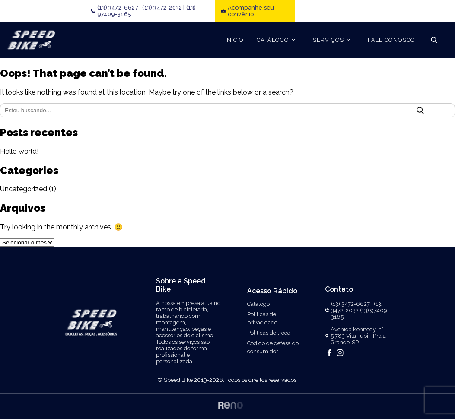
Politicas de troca (268, 333)
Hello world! (19, 151)
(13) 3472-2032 (357, 307)
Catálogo (258, 304)
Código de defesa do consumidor (273, 347)
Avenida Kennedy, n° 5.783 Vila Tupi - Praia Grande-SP (358, 336)
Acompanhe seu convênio (251, 10)
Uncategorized (23, 189)
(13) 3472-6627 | (119, 7)
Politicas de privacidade (262, 318)
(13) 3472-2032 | (163, 7)
